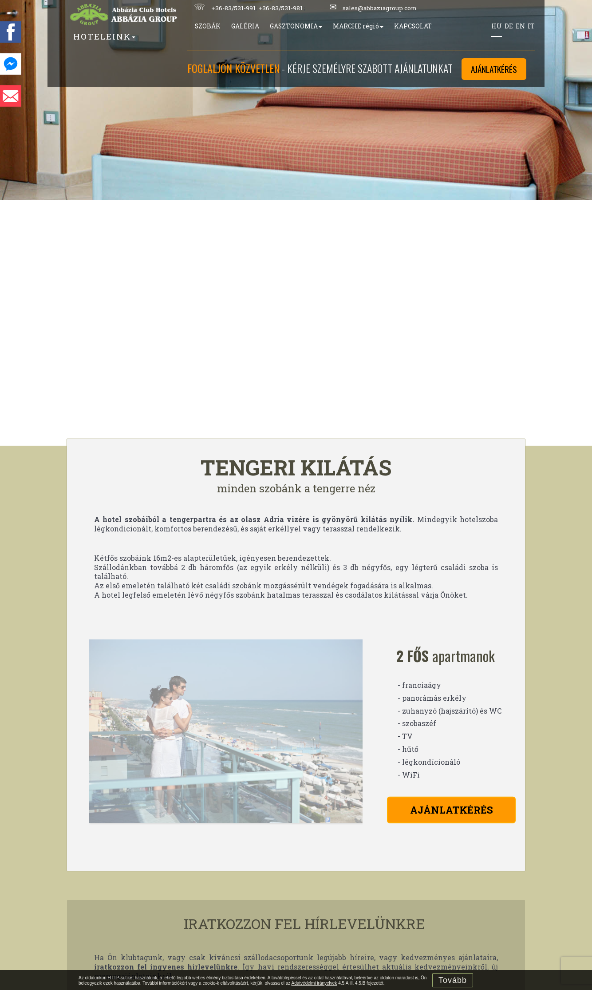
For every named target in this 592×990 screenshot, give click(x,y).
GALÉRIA (245, 26)
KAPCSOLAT (413, 26)
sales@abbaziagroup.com (380, 8)
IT (531, 26)
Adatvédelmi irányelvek (314, 983)
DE (509, 26)
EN (520, 26)
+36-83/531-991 (233, 8)
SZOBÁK (208, 26)
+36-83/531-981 (280, 8)
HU (496, 26)
